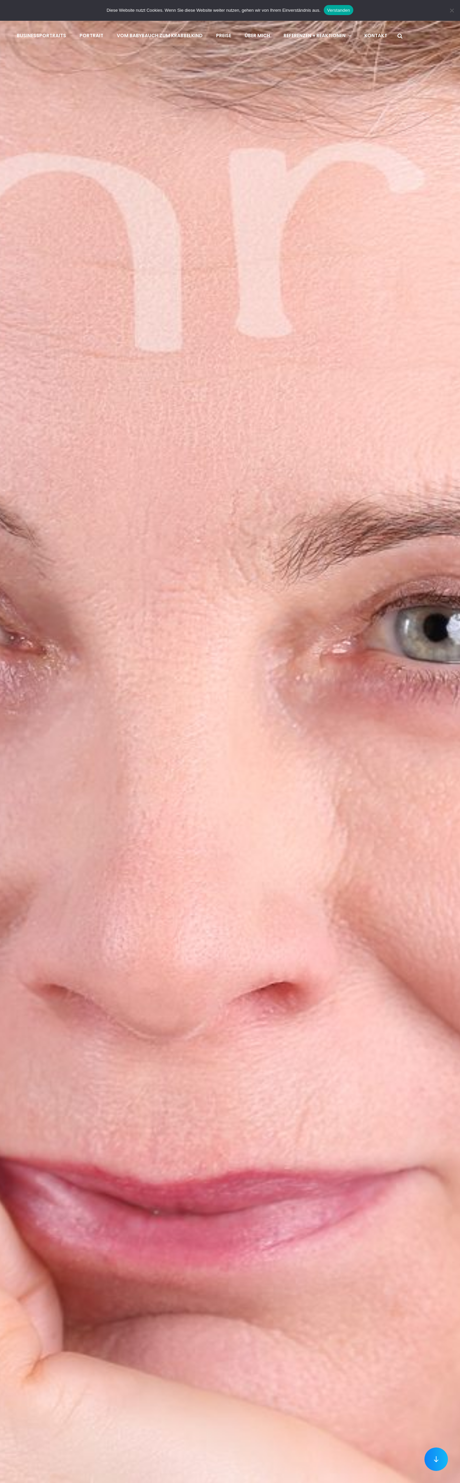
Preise (223, 35)
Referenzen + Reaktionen (318, 35)
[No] (451, 10)
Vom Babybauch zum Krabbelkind (160, 35)
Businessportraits (41, 35)
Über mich (257, 35)
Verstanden (338, 10)
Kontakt (375, 35)
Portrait (91, 35)
